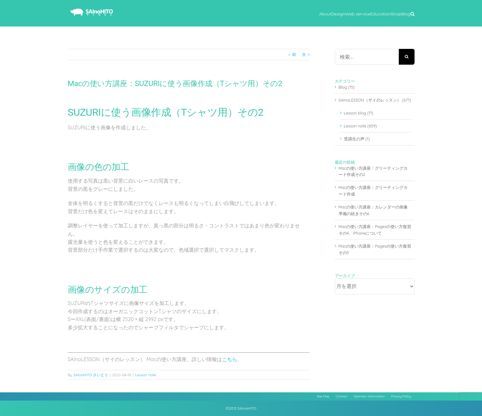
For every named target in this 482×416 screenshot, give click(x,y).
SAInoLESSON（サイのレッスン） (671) (375, 100)
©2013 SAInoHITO (241, 408)
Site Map (323, 396)
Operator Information (369, 396)
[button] (412, 13)
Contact (341, 396)
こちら (229, 359)
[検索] (407, 57)
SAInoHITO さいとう (90, 374)
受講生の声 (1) (357, 138)
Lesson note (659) (360, 125)
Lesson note (145, 374)
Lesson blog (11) (358, 112)
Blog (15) (347, 87)
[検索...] (367, 57)
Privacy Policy (401, 396)
